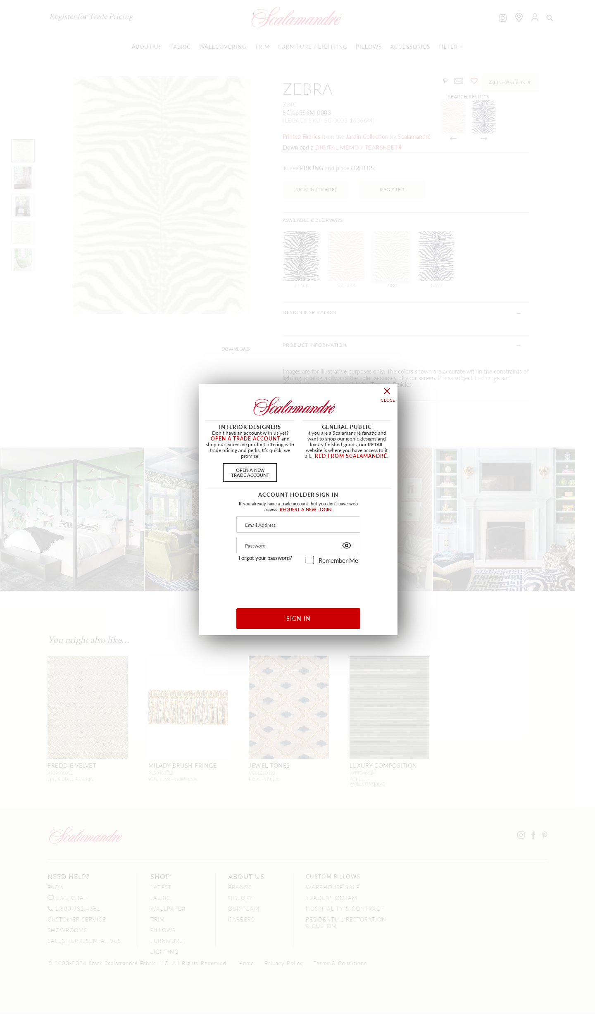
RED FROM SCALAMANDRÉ (351, 456)
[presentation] (298, 583)
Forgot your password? (265, 558)
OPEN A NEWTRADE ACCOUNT (250, 472)
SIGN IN (298, 618)
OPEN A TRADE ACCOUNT (245, 438)
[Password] (298, 545)
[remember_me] (310, 560)
